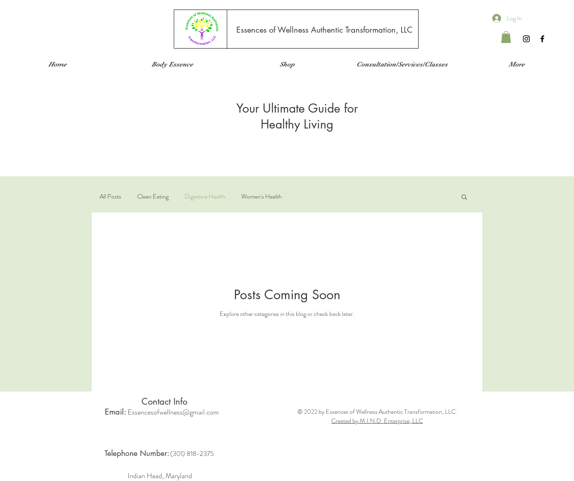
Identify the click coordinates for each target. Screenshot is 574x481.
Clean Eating (153, 196)
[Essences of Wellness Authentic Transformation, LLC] (324, 30)
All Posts (110, 196)
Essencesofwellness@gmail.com (173, 412)
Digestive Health (205, 196)
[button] (506, 37)
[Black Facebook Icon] (542, 38)
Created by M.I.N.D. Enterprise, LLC (377, 420)
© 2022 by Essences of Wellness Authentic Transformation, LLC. (377, 411)
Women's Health (261, 196)
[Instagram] (526, 38)
